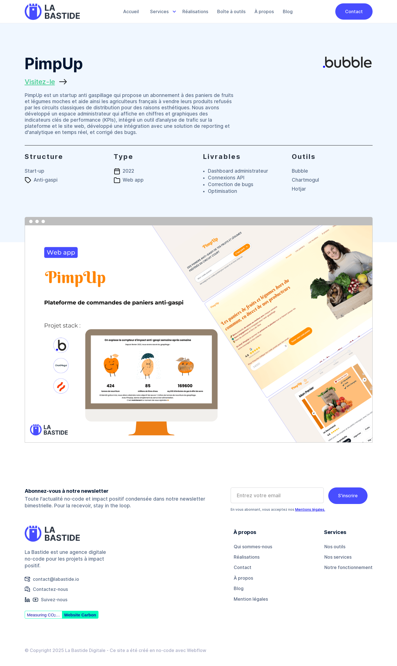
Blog (288, 11)
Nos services (338, 557)
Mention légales (251, 599)
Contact (354, 11)
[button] (160, 11)
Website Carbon (80, 614)
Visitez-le (40, 82)
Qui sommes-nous (253, 546)
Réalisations (195, 11)
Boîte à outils (231, 11)
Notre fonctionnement (348, 567)
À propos (264, 11)
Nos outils (334, 546)
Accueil (131, 11)
